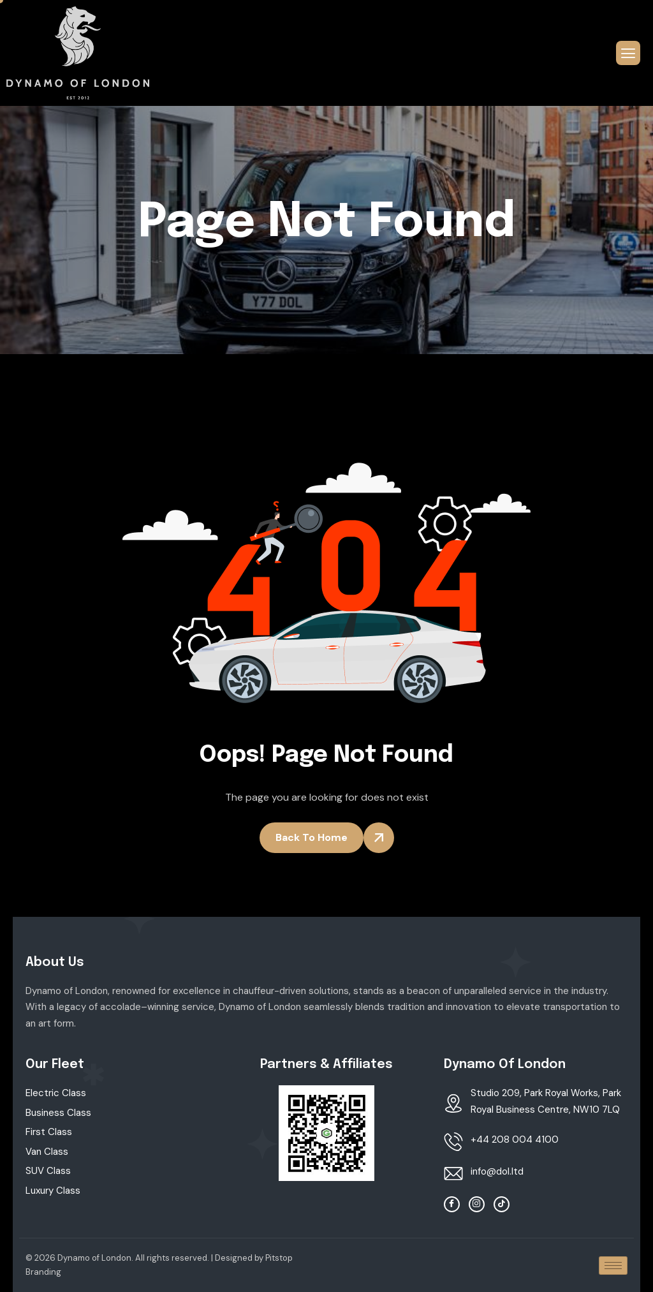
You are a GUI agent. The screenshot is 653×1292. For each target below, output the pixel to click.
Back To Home (311, 837)
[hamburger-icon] (628, 53)
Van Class (47, 1151)
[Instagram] (477, 1204)
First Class (49, 1131)
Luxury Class (53, 1190)
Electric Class (56, 1093)
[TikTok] (502, 1204)
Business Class (58, 1112)
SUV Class (48, 1170)
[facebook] (452, 1204)
